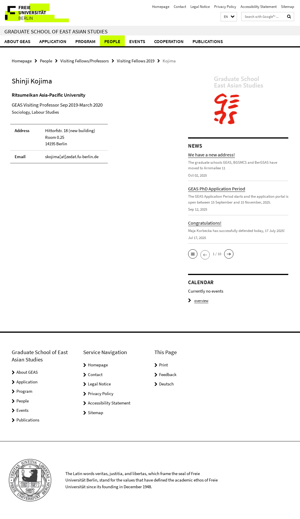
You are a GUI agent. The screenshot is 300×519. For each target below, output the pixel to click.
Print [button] (163, 365)
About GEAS (17, 41)
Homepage (160, 6)
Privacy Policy (225, 6)
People (112, 41)
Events (137, 41)
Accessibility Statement (259, 6)
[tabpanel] (90, 130)
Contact (180, 6)
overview (198, 300)
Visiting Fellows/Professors (84, 61)
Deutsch (166, 384)
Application (53, 41)
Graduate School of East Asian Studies (56, 31)
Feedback (167, 374)
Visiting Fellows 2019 (135, 61)
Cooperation (169, 41)
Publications (207, 41)
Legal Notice (200, 6)
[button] (229, 17)
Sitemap (287, 6)
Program (85, 41)
